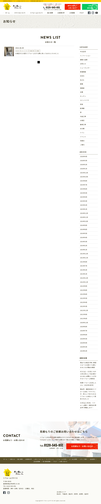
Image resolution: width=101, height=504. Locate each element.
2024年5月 (83, 233)
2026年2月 (83, 164)
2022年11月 (84, 282)
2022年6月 (83, 294)
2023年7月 (83, 266)
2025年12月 (84, 173)
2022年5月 (83, 298)
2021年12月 (84, 310)
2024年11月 (84, 217)
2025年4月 (83, 197)
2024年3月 (83, 242)
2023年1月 (83, 274)
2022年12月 (84, 278)
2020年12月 (84, 323)
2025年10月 (84, 177)
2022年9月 (83, 286)
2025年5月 (83, 193)
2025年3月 (83, 201)
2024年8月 (83, 229)
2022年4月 (83, 302)
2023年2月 (83, 270)
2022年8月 (83, 290)
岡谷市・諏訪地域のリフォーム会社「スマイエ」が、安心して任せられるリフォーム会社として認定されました (88, 394)
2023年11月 (84, 258)
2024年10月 (84, 221)
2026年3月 (83, 160)
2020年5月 (83, 339)
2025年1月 (83, 209)
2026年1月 (83, 169)
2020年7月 (83, 331)
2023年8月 (83, 262)
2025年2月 (83, 205)
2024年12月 (84, 213)
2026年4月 (83, 156)
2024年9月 (83, 225)
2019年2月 (83, 351)
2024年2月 (83, 246)
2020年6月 (83, 335)
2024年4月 (83, 237)
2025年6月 (83, 189)
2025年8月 (83, 181)
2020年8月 (83, 327)
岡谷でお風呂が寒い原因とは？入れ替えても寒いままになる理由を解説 (88, 365)
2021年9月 (83, 314)
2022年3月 (83, 306)
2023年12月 (84, 254)
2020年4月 (83, 343)
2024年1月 (83, 250)
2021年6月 (83, 318)
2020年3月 (83, 347)
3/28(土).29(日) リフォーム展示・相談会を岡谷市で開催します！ (88, 405)
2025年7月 (83, 185)
